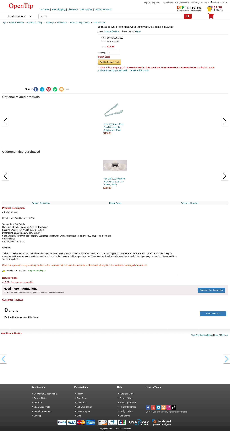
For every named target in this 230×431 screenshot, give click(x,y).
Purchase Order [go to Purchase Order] (127, 394)
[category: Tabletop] (50, 22)
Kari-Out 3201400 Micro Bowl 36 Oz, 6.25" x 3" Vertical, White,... (114, 182)
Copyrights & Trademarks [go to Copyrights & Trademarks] (45, 394)
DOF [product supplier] (138, 31)
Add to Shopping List (109, 62)
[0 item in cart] (211, 17)
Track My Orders (182, 2)
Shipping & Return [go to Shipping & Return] (128, 402)
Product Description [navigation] (41, 203)
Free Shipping (58, 9)
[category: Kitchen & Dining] (34, 22)
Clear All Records (221, 335)
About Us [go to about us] (38, 402)
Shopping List (197, 2)
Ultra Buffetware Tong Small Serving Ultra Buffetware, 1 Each (113, 127)
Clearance (73, 9)
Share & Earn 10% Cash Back (113, 70)
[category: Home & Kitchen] (16, 22)
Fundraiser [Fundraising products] (82, 402)
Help (207, 2)
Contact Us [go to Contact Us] (125, 416)
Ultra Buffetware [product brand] (111, 31)
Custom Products (103, 9)
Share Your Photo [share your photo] (42, 407)
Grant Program (84, 411)
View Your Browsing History (202, 335)
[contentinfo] (21, 6)
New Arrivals (86, 9)
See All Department (16, 16)
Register (156, 2)
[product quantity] (113, 52)
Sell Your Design (84, 407)
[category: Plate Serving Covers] (80, 22)
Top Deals (44, 9)
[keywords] (111, 16)
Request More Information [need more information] (211, 290)
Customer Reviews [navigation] (189, 203)
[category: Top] (4, 22)
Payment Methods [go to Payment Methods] (128, 407)
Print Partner (82, 398)
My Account (168, 2)
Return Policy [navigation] (115, 203)
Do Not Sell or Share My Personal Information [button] (166, 412)
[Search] (188, 16)
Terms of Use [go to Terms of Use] (126, 398)
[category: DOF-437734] (99, 22)
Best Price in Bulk (140, 70)
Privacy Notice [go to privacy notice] (40, 398)
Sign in (147, 2)
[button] (219, 2)
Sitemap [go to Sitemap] (37, 416)
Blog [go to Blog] (79, 416)
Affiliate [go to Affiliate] (80, 394)
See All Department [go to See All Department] (43, 411)
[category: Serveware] (62, 22)
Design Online (126, 411)
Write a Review (213, 314)
